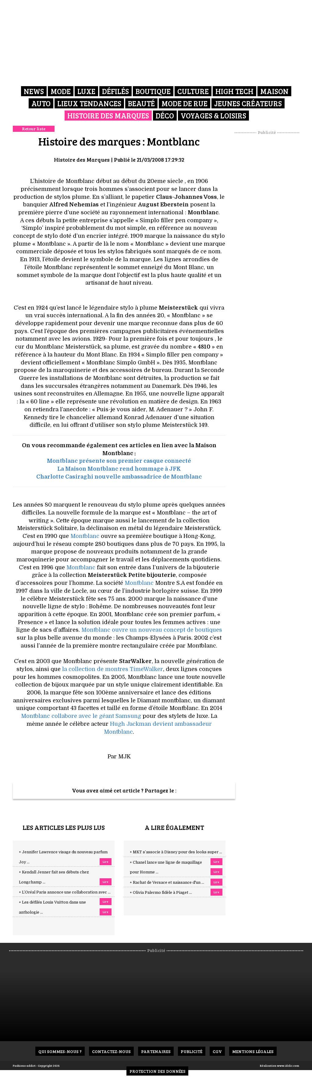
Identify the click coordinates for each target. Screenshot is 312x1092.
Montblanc (84, 536)
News (34, 91)
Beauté (141, 103)
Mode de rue (184, 103)
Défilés (115, 91)
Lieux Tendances (89, 103)
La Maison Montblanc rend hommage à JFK (119, 469)
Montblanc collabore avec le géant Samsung (81, 716)
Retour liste (33, 129)
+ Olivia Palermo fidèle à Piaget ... (161, 892)
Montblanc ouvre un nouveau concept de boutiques (151, 630)
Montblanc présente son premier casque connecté (119, 461)
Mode (61, 91)
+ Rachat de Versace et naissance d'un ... (167, 882)
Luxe (86, 91)
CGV (217, 1051)
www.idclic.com (288, 1065)
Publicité (192, 1051)
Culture (193, 91)
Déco (165, 116)
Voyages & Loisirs (213, 116)
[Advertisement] (273, 226)
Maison (274, 91)
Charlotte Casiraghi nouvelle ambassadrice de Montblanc (119, 477)
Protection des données (157, 1071)
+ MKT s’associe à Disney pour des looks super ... (176, 852)
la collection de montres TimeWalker (112, 669)
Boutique (153, 91)
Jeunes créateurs (248, 103)
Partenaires (156, 1051)
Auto (41, 103)
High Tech (234, 91)
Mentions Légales (253, 1051)
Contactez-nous (111, 1051)
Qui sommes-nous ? (60, 1051)
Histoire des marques (108, 116)
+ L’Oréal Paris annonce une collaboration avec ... (65, 892)
